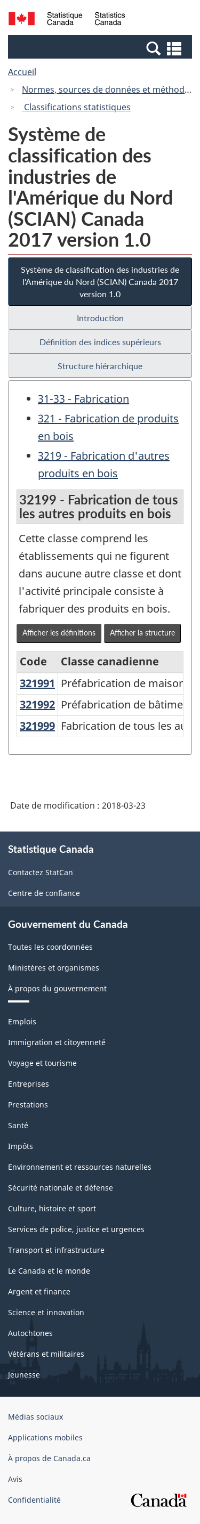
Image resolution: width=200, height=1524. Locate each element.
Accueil (22, 72)
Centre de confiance (44, 893)
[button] (101, 48)
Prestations (28, 1104)
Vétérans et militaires (46, 1354)
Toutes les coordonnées (50, 947)
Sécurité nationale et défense (60, 1188)
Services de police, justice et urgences (76, 1229)
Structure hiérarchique (100, 366)
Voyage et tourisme (42, 1063)
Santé (18, 1125)
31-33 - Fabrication (83, 399)
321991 (37, 683)
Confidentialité (34, 1500)
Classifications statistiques (76, 107)
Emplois (22, 1021)
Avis (15, 1479)
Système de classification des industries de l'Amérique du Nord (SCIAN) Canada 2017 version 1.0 (100, 281)
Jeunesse (24, 1375)
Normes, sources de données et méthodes (108, 89)
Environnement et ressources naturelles (79, 1167)
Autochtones (30, 1333)
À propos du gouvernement (57, 988)
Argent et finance (39, 1291)
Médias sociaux (35, 1417)
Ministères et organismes (53, 968)
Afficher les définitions (58, 632)
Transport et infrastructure (56, 1250)
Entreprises (28, 1084)
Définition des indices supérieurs (100, 342)
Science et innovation (46, 1312)
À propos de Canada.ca (49, 1458)
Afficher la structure (142, 632)
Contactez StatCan (40, 872)
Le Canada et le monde (49, 1271)
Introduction (100, 318)
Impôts (20, 1146)
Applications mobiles (45, 1437)
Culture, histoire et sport (52, 1208)
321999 (37, 726)
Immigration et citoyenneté (57, 1042)
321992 (37, 704)
